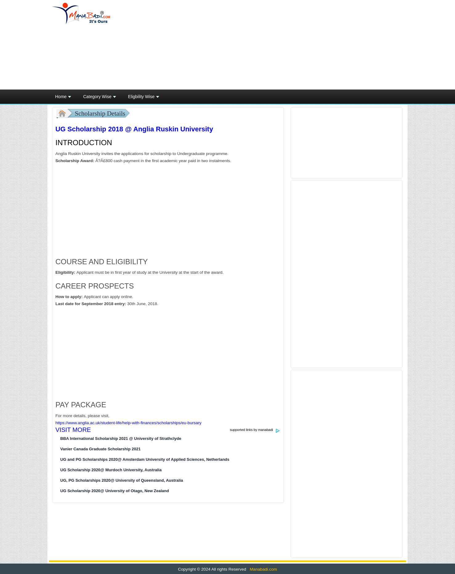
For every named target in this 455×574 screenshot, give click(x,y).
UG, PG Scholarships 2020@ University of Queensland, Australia (121, 480)
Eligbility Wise (143, 98)
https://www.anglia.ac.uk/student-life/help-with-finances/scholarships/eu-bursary (128, 423)
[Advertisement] (287, 45)
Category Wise (99, 98)
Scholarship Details (100, 113)
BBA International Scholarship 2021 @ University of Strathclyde (120, 438)
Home (63, 98)
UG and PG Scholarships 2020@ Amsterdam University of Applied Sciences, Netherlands (144, 459)
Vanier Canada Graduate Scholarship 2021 (100, 449)
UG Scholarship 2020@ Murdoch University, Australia (111, 470)
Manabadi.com (262, 569)
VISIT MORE (73, 429)
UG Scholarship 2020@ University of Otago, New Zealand (114, 490)
